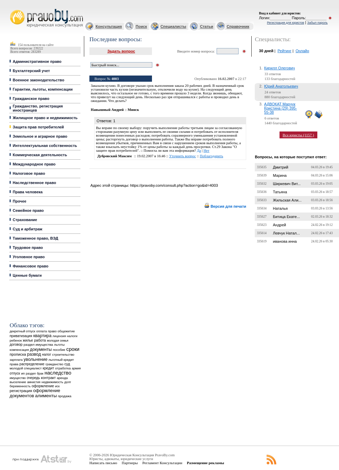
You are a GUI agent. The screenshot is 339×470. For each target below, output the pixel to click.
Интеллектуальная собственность (45, 146)
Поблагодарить (211, 156)
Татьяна (280, 192)
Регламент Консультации (162, 463)
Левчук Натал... (286, 233)
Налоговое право (29, 173)
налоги (72, 336)
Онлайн (302, 51)
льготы (59, 344)
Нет (206, 150)
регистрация (21, 391)
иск (57, 386)
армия (76, 368)
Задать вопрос (121, 51)
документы (41, 349)
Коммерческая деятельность (40, 155)
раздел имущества (38, 344)
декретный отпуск (22, 331)
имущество (18, 378)
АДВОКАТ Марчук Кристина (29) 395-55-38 (280, 108)
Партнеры (130, 463)
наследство (57, 373)
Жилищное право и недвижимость (45, 118)
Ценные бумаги (27, 275)
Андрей (279, 225)
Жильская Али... (287, 200)
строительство (63, 354)
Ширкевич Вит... (287, 184)
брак (40, 373)
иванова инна (285, 241)
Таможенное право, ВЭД (35, 238)
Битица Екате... (286, 217)
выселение (18, 382)
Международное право (34, 164)
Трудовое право (28, 247)
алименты (46, 395)
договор (16, 344)
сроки (72, 349)
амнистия (34, 382)
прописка (18, 354)
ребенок (16, 340)
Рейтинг (284, 51)
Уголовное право (29, 257)
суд (67, 364)
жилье (28, 340)
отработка (62, 368)
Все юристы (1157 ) (298, 135)
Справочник (238, 26)
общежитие (66, 331)
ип (23, 373)
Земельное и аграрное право (40, 136)
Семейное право (28, 210)
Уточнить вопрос (182, 156)
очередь (33, 378)
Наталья (280, 208)
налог (46, 354)
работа (40, 340)
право (52, 331)
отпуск (15, 373)
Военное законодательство (38, 80)
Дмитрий (280, 167)
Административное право (37, 61)
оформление (43, 386)
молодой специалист (26, 368)
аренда (62, 378)
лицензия (59, 336)
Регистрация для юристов (285, 22)
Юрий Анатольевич (281, 86)
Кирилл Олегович (279, 68)
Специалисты (173, 26)
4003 (115, 79)
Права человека (28, 192)
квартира (42, 335)
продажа (64, 396)
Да (199, 150)
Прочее (19, 201)
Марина (280, 175)
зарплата (16, 360)
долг (67, 382)
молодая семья (57, 340)
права (14, 364)
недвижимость (52, 382)
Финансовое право (30, 266)
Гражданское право (31, 98)
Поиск (141, 26)
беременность (20, 386)
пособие (59, 350)
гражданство (54, 364)
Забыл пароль (317, 22)
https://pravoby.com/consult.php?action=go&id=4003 (174, 185)
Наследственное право (34, 183)
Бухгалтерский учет (31, 71)
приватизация (21, 336)
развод (34, 354)
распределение (32, 364)
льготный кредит (61, 360)
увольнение (35, 359)
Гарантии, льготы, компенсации (43, 89)
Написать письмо (103, 463)
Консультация (109, 26)
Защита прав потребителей (38, 127)
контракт (48, 378)
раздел (31, 373)
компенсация (19, 350)
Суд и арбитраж (27, 229)
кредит (48, 368)
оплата (41, 331)
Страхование (25, 220)
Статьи (206, 26)
